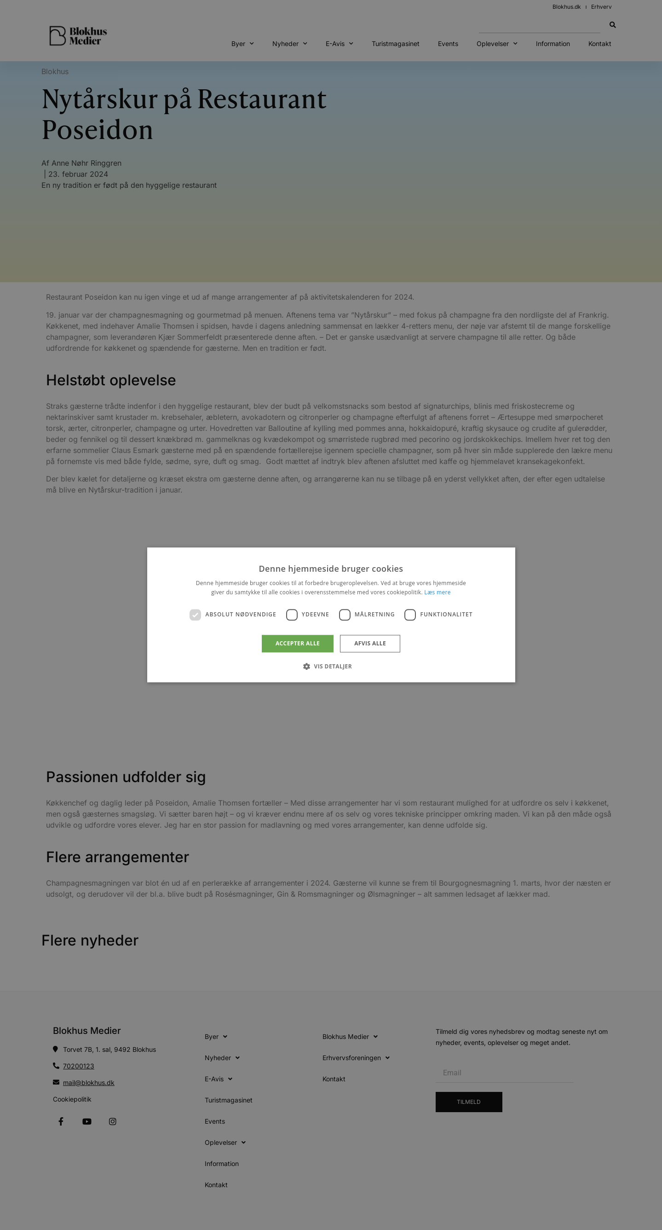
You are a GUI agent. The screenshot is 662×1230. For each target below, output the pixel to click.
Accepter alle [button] (298, 643)
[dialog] (331, 614)
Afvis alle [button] (370, 643)
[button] (331, 666)
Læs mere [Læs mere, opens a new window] (437, 593)
